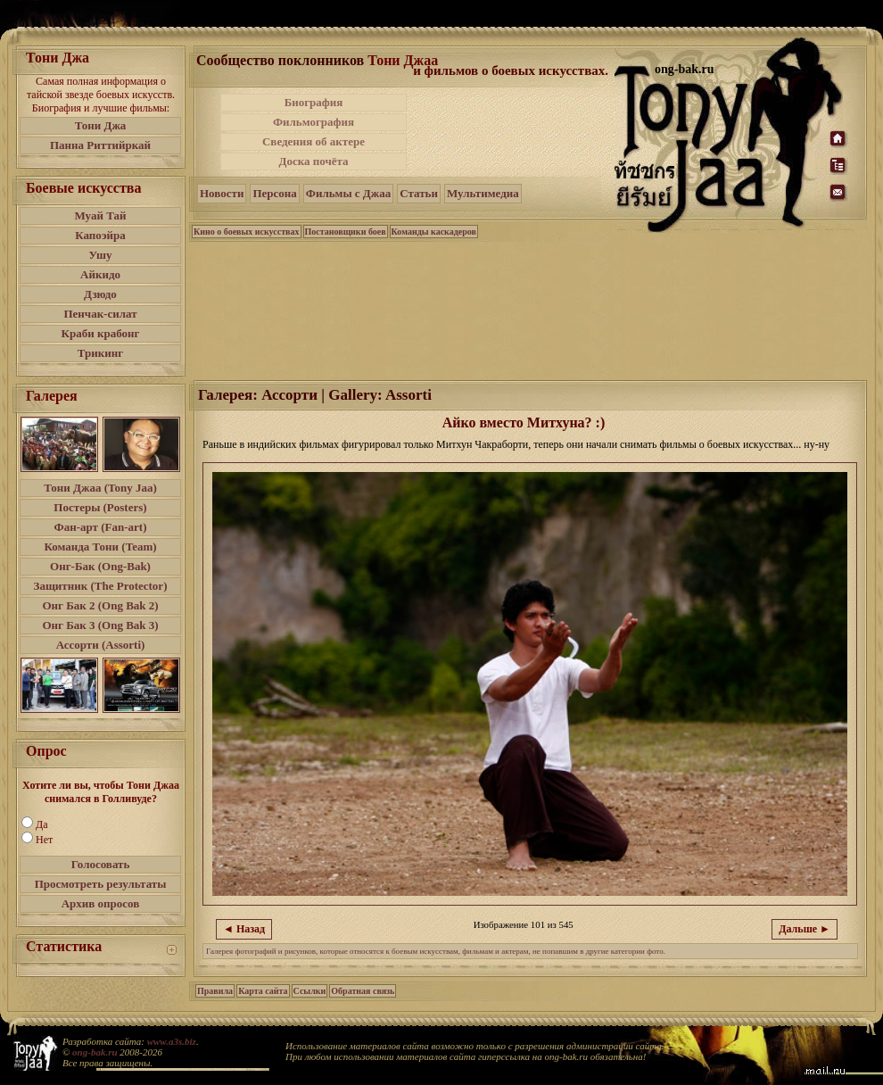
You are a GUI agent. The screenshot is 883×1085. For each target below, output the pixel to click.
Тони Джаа (402, 60)
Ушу (100, 254)
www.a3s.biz (171, 1041)
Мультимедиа (483, 193)
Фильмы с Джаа (348, 193)
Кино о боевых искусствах (247, 231)
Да (42, 824)
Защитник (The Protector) (101, 585)
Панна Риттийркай (100, 145)
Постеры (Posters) (100, 507)
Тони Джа (101, 125)
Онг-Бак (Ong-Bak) (100, 566)
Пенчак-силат (99, 313)
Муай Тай (100, 215)
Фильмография (313, 121)
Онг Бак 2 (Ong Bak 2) (100, 605)
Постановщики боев (345, 231)
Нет (44, 839)
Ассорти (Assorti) (100, 644)
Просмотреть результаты (101, 883)
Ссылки (309, 991)
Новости (221, 193)
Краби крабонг (101, 333)
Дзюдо (100, 294)
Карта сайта (262, 991)
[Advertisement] (512, 132)
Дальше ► (804, 929)
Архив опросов (101, 903)
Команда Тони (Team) (100, 546)
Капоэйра (100, 235)
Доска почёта (313, 161)
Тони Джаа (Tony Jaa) (100, 487)
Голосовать (100, 864)
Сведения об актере (313, 141)
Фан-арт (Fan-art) (100, 527)
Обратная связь (362, 991)
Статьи (419, 193)
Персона (274, 193)
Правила (215, 991)
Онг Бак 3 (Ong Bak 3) (100, 625)
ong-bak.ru (94, 1052)
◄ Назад (244, 929)
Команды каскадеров (434, 231)
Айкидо (100, 274)
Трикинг (100, 353)
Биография (314, 102)
